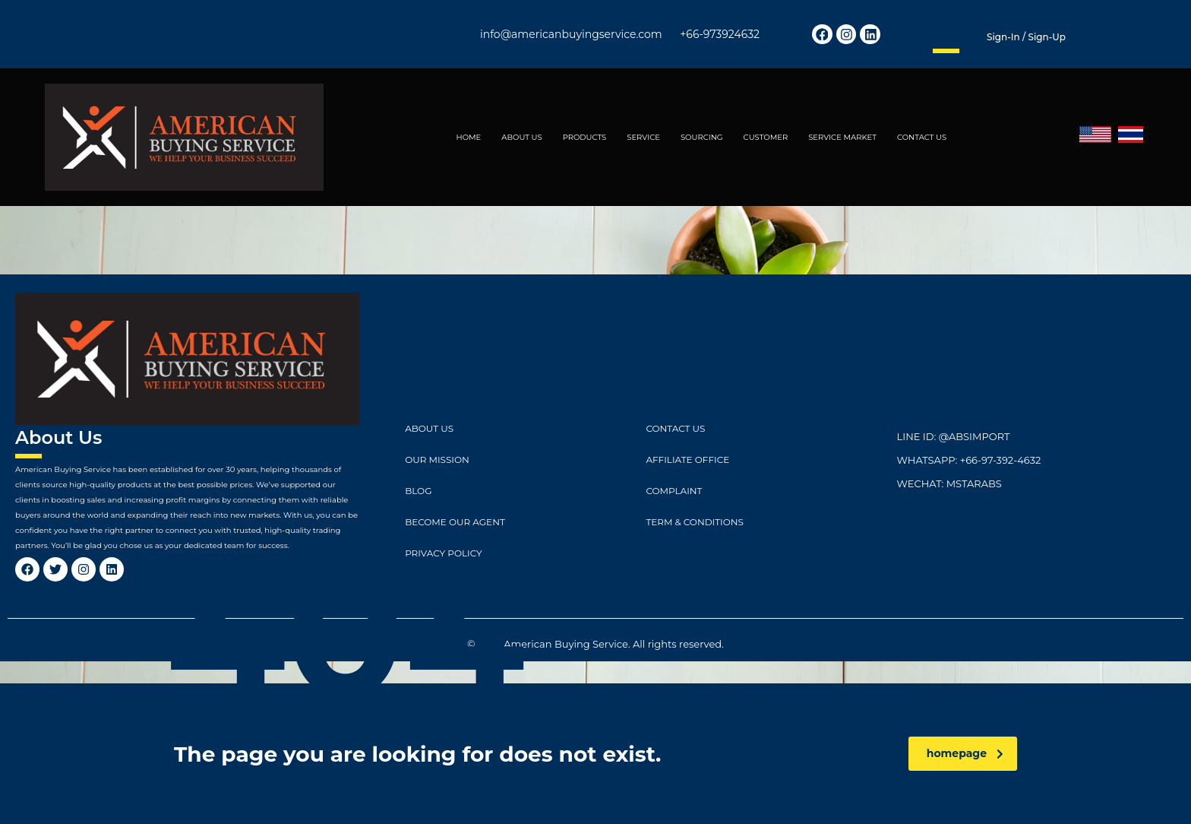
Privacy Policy (443, 553)
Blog (418, 490)
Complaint (674, 490)
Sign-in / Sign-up (1026, 37)
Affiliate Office (687, 459)
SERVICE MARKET (842, 137)
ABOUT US (521, 137)
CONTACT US (921, 137)
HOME (469, 137)
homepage (965, 753)
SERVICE (643, 137)
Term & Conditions (695, 522)
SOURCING (702, 137)
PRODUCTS (585, 137)
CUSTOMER (766, 137)
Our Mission (437, 459)
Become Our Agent (455, 522)
